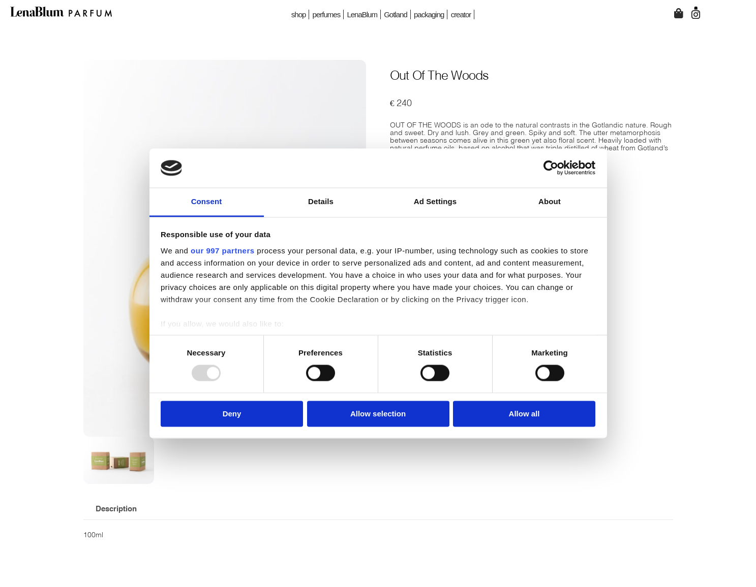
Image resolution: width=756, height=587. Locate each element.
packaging (429, 14)
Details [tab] (321, 201)
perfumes (327, 14)
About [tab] (549, 201)
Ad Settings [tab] (435, 201)
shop (298, 14)
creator (461, 14)
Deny (232, 413)
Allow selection (378, 413)
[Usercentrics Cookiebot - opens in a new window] (550, 168)
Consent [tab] (206, 201)
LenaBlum (362, 14)
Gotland (395, 14)
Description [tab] (116, 509)
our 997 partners (223, 250)
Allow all (524, 413)
